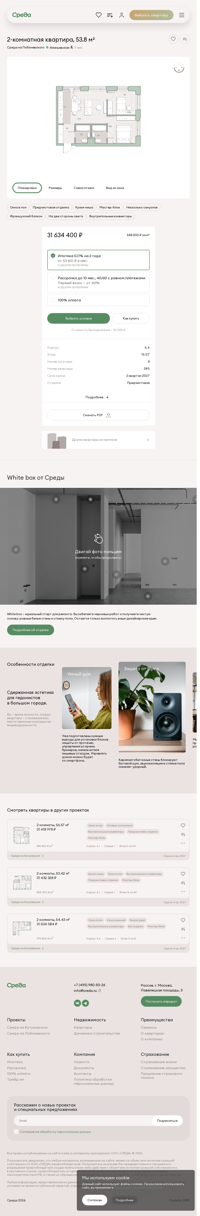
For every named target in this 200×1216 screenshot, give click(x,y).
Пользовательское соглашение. (138, 1187)
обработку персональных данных (65, 1132)
